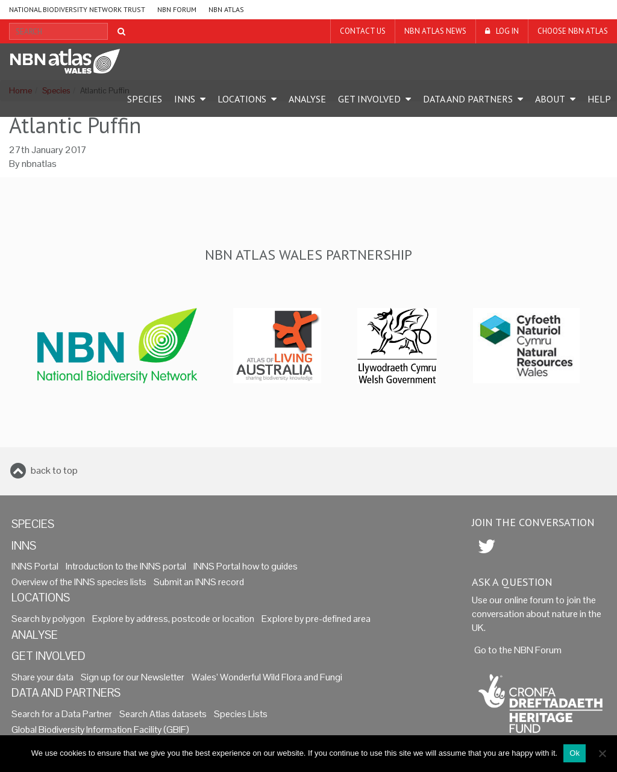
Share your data (42, 677)
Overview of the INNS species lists (78, 582)
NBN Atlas (226, 9)
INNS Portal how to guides (245, 566)
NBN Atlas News (435, 31)
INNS (184, 99)
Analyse (307, 99)
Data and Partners (468, 99)
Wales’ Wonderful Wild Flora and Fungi (267, 677)
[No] (602, 753)
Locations (242, 99)
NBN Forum (176, 9)
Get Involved (369, 99)
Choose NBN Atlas (572, 31)
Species (144, 99)
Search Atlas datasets (163, 714)
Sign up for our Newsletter (132, 677)
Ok (574, 753)
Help (599, 99)
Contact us (363, 31)
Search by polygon (48, 619)
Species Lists (241, 714)
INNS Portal (34, 566)
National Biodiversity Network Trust (77, 9)
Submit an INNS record (199, 582)
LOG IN (507, 31)
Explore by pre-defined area (316, 619)
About (550, 99)
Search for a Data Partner (61, 714)
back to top (54, 470)
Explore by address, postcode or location (173, 619)
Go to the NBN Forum (518, 650)
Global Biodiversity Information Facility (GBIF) (100, 730)
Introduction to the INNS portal (126, 566)
